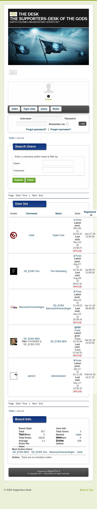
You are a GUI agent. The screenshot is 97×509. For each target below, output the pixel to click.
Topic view (29, 109)
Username (25, 118)
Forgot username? (61, 129)
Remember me (57, 124)
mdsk (31, 235)
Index (15, 109)
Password (70, 118)
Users (44, 109)
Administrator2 (58, 376)
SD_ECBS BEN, (21, 452)
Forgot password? (36, 129)
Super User (59, 235)
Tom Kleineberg (58, 271)
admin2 (31, 376)
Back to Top (86, 489)
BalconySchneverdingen (31, 307)
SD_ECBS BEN (32, 338)
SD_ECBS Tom (32, 271)
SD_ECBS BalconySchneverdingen (58, 307)
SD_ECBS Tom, (39, 452)
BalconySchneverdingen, (62, 452)
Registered (90, 213)
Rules (56, 109)
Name (17, 163)
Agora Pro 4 (54, 471)
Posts (77, 220)
